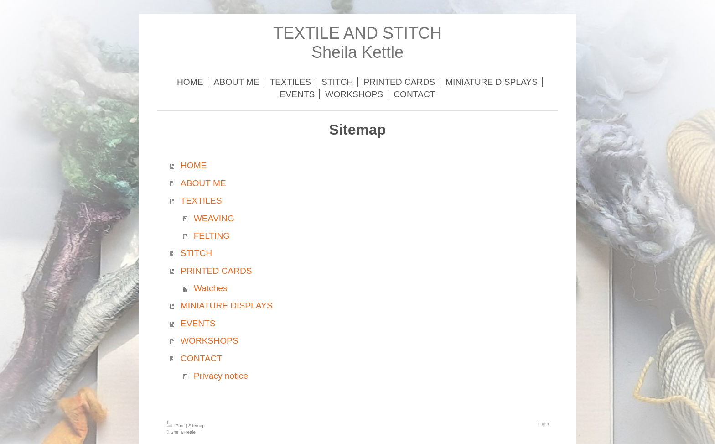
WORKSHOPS (209, 340)
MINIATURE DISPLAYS (227, 305)
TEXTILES (201, 200)
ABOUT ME (203, 183)
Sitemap (196, 425)
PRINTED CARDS (216, 271)
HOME (194, 165)
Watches (211, 288)
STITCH (196, 253)
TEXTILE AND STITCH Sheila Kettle (357, 43)
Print (176, 425)
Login (543, 423)
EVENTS (198, 323)
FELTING (212, 235)
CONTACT (201, 358)
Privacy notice (221, 376)
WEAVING (214, 218)
